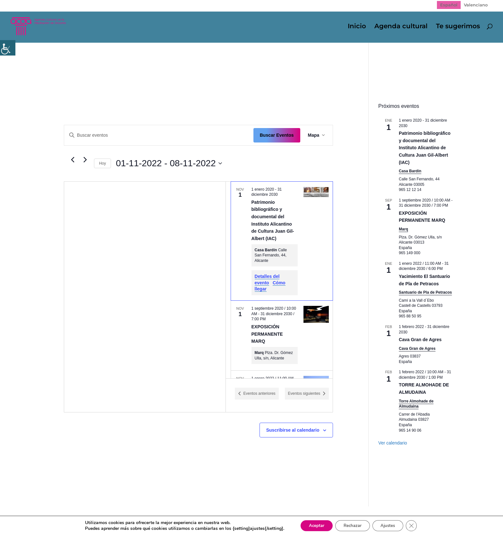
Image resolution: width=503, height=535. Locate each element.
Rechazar (352, 525)
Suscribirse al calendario (293, 430)
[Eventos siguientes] (85, 160)
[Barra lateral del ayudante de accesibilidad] (7, 48)
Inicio (357, 27)
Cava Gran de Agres (420, 339)
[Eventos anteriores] (73, 160)
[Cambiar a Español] (449, 5)
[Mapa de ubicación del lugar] (145, 297)
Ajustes (391, 525)
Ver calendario (392, 442)
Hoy (102, 163)
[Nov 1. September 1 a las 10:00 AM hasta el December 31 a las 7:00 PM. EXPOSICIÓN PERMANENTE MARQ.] (282, 335)
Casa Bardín (410, 171)
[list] (279, 280)
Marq (403, 229)
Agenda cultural (401, 27)
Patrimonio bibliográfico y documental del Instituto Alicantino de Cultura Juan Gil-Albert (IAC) (424, 148)
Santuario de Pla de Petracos (425, 292)
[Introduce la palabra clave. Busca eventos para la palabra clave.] (158, 135)
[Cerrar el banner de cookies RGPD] (416, 525)
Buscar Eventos (277, 135)
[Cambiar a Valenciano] (476, 5)
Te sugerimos (458, 27)
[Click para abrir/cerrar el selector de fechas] (169, 163)
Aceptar (312, 525)
